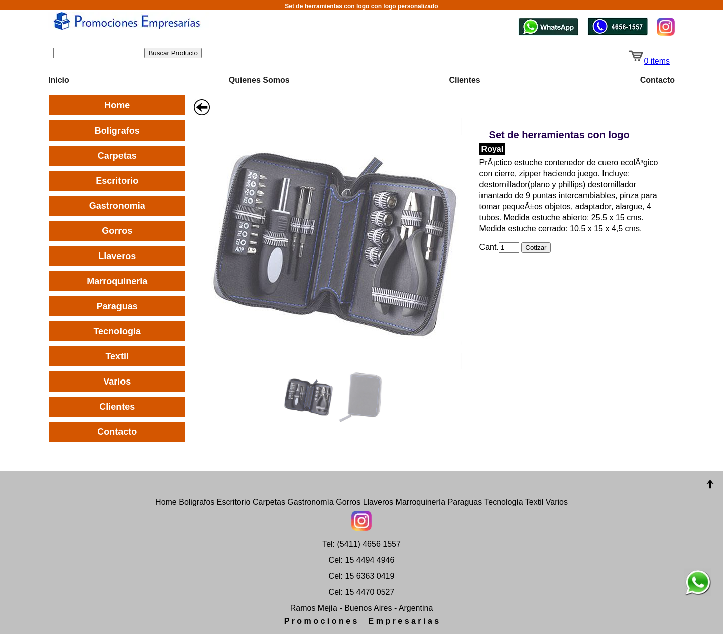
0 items (649, 61)
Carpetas (117, 156)
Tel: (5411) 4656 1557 (361, 544)
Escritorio (117, 181)
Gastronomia (117, 206)
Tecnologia (117, 331)
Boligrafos (117, 130)
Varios (117, 381)
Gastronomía (310, 502)
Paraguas (117, 306)
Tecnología (503, 502)
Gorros (117, 231)
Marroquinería (421, 502)
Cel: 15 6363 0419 (362, 576)
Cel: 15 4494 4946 (362, 560)
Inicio (58, 80)
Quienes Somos (259, 80)
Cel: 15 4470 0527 (362, 592)
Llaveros (117, 256)
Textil (117, 356)
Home (117, 105)
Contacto (657, 80)
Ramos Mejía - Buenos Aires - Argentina (361, 608)
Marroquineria (117, 281)
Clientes (464, 80)
